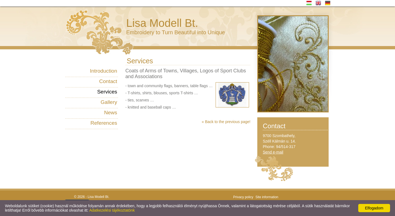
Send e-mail (273, 152)
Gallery (109, 102)
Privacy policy (243, 197)
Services (107, 92)
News (110, 112)
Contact (108, 81)
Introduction (103, 71)
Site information (266, 197)
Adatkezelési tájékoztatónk (112, 210)
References (104, 123)
